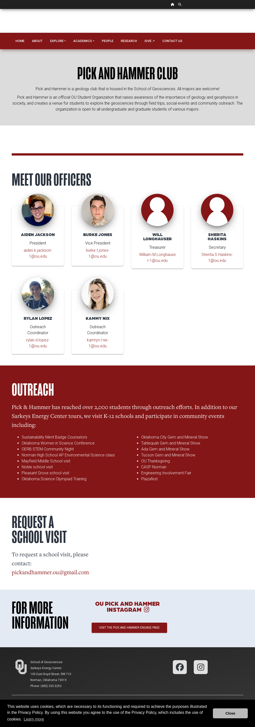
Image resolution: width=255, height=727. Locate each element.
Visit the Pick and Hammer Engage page (129, 627)
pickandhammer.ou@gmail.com (50, 572)
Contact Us (172, 41)
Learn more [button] (34, 719)
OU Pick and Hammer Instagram (127, 606)
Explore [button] (57, 41)
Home (19, 41)
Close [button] (230, 713)
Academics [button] (82, 41)
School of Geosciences (46, 662)
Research (129, 41)
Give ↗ (149, 41)
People (107, 41)
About (37, 41)
